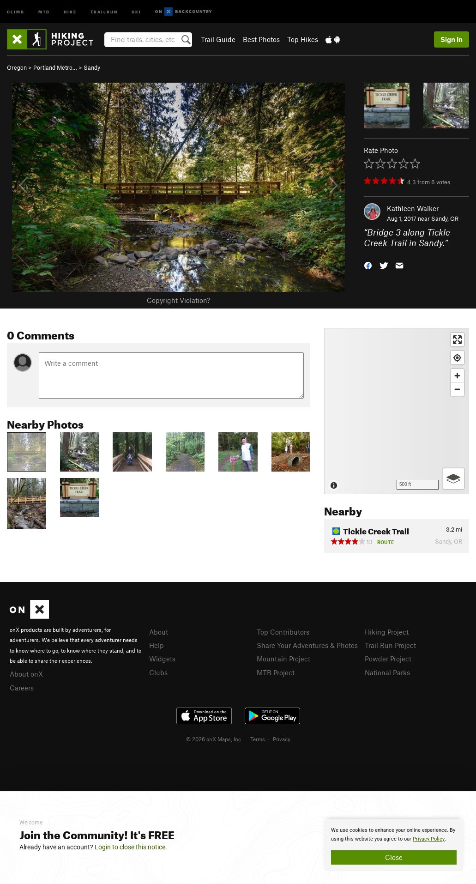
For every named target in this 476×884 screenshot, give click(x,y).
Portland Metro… (55, 67)
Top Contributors (283, 632)
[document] (394, 845)
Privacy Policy (429, 839)
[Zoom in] (457, 375)
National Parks (387, 672)
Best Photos (261, 39)
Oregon (17, 67)
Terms (257, 739)
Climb (15, 11)
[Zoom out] (457, 389)
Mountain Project (283, 658)
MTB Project (276, 672)
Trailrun (104, 11)
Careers (22, 688)
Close (394, 857)
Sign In (451, 39)
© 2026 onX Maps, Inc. (214, 739)
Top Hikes (302, 39)
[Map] (397, 411)
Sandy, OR (444, 218)
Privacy (281, 739)
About (158, 632)
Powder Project (388, 658)
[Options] (453, 478)
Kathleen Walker (413, 208)
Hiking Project (387, 632)
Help (156, 645)
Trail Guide (218, 39)
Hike (70, 11)
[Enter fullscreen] (457, 339)
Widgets (162, 658)
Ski (136, 11)
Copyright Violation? (178, 300)
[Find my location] (457, 357)
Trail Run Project (390, 645)
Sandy (92, 67)
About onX (26, 674)
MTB (44, 11)
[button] (368, 264)
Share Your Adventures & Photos (307, 645)
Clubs (158, 672)
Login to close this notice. (131, 847)
